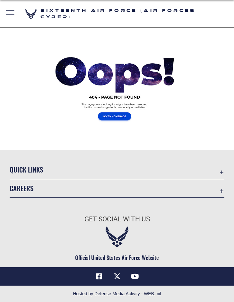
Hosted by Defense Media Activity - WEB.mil (117, 293)
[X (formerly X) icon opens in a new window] (117, 276)
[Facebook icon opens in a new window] (99, 276)
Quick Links (26, 169)
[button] (10, 13)
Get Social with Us (117, 219)
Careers (21, 188)
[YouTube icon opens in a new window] (135, 276)
